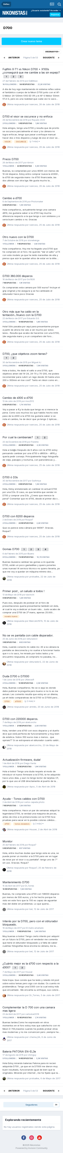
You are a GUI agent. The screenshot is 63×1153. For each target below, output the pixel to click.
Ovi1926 (31, 279)
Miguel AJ (36, 362)
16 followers (9, 84)
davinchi (30, 595)
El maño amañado (35, 928)
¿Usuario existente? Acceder (45, 10)
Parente (34, 442)
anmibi (32, 706)
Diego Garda (30, 763)
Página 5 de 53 (31, 57)
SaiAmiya (36, 481)
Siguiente (49, 57)
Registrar (55, 14)
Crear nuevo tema (31, 41)
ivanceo (33, 104)
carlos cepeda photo (34, 802)
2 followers (9, 123)
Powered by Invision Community (32, 1148)
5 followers (9, 1058)
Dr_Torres (29, 886)
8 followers (9, 557)
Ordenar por (52, 52)
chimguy (32, 1055)
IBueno (30, 554)
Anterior (13, 57)
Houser (33, 829)
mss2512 (29, 401)
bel (31, 909)
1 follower (8, 166)
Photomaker (37, 201)
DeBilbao (33, 81)
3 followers (9, 322)
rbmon (30, 162)
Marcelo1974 (36, 621)
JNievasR (29, 680)
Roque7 (29, 520)
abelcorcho (30, 722)
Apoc (32, 786)
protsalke (34, 576)
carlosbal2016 (32, 1014)
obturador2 (32, 639)
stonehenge (33, 240)
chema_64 (34, 1037)
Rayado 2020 (38, 120)
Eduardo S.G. (33, 318)
